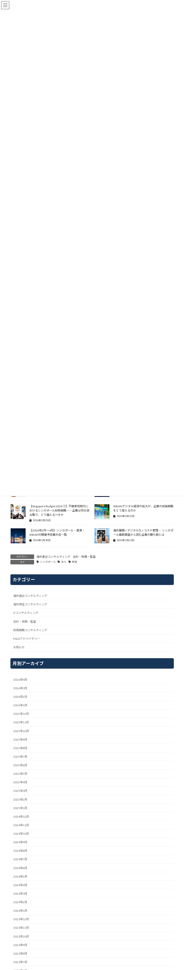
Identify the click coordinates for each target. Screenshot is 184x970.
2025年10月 (21, 731)
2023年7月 (20, 962)
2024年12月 (21, 816)
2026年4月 (20, 679)
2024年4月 (20, 885)
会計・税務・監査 (84, 556)
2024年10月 (21, 833)
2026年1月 (20, 705)
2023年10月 (21, 936)
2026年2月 (20, 696)
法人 (63, 561)
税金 (74, 561)
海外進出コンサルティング (53, 556)
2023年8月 (20, 953)
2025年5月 (20, 773)
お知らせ (19, 647)
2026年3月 (20, 688)
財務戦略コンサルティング (30, 630)
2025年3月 (20, 791)
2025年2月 (20, 799)
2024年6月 (20, 868)
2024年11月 (21, 825)
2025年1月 (20, 808)
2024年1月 (20, 910)
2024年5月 (20, 876)
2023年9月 (20, 945)
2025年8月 (20, 748)
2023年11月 (21, 927)
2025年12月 (21, 714)
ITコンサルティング (25, 613)
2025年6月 (20, 765)
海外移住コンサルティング (30, 604)
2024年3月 (20, 893)
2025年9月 (20, 739)
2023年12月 (21, 919)
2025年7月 (20, 756)
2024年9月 (20, 842)
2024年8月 (20, 850)
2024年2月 (20, 902)
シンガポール (48, 561)
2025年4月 (20, 782)
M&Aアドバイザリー (26, 638)
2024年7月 (20, 859)
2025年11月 (21, 722)
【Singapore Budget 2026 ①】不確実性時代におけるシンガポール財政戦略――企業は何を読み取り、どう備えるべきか (59, 510)
